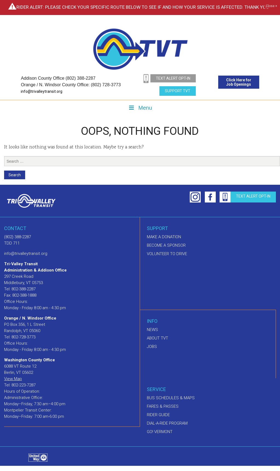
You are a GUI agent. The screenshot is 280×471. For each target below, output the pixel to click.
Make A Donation (164, 236)
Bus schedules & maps (171, 397)
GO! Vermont (160, 431)
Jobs (152, 346)
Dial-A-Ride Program (167, 423)
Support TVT (177, 91)
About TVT (157, 338)
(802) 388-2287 (17, 236)
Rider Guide (158, 414)
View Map (13, 378)
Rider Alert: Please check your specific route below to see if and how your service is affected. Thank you (142, 7)
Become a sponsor (166, 245)
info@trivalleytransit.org (41, 91)
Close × (271, 6)
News (152, 329)
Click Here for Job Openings (238, 82)
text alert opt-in (173, 78)
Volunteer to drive (167, 253)
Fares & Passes (163, 406)
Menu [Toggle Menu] (140, 108)
